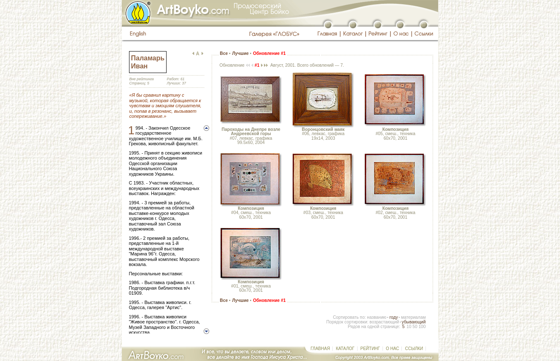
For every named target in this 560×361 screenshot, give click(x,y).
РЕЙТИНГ (370, 348)
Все (224, 53)
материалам (413, 317)
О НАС (392, 348)
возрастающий (384, 322)
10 (409, 326)
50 (414, 326)
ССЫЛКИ (414, 348)
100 (421, 326)
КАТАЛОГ (345, 348)
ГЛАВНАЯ (320, 348)
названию (376, 317)
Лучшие (240, 53)
